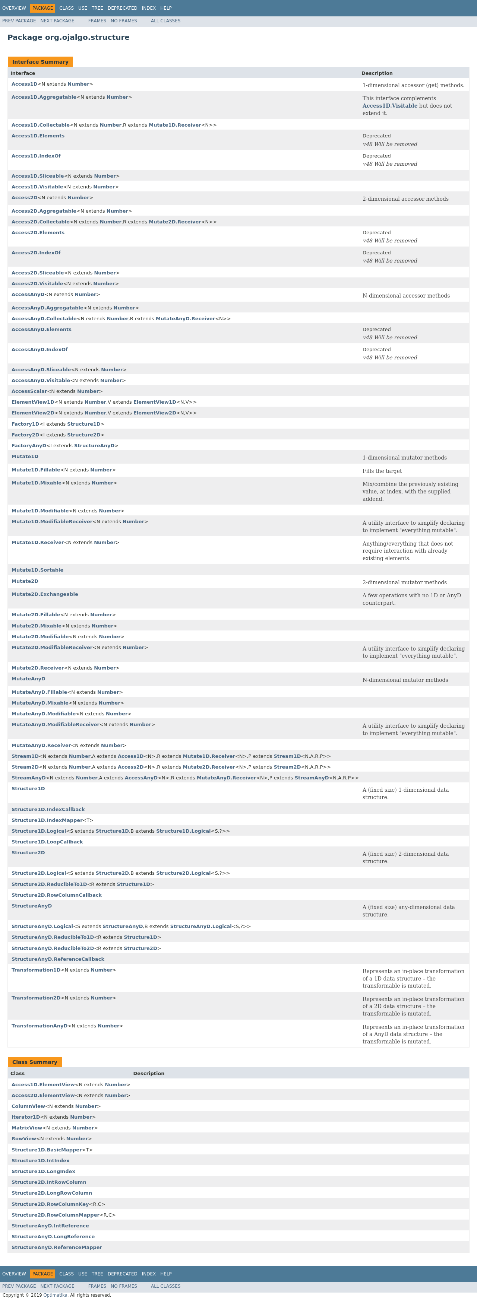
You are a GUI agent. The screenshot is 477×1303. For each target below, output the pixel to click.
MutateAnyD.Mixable (40, 703)
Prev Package (19, 20)
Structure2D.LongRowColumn (52, 1193)
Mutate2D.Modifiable (40, 636)
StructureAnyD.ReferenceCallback (58, 959)
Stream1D (25, 756)
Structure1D (83, 424)
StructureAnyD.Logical (42, 926)
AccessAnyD (28, 294)
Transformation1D (36, 970)
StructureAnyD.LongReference (53, 1236)
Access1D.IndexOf (36, 156)
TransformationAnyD (39, 1026)
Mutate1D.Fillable (36, 470)
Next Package (58, 20)
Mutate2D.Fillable (36, 614)
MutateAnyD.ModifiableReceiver (55, 724)
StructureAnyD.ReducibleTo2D (53, 948)
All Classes (165, 20)
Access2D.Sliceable (38, 273)
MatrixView (27, 1128)
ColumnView (28, 1106)
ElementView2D (33, 413)
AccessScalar (29, 391)
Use (82, 8)
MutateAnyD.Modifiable (44, 713)
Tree (97, 8)
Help (166, 8)
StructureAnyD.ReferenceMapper (57, 1247)
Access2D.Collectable (41, 222)
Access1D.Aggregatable (44, 97)
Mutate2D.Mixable (36, 626)
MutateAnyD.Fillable (39, 692)
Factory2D (25, 435)
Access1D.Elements (38, 136)
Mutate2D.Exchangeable (45, 594)
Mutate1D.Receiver (175, 125)
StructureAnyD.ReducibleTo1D (53, 937)
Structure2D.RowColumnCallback (57, 895)
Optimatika (55, 1295)
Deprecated (123, 8)
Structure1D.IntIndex (40, 1160)
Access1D (25, 84)
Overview (14, 8)
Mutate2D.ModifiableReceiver (52, 647)
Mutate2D (25, 581)
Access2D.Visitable (37, 283)
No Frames (124, 20)
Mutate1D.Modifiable (40, 511)
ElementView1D (33, 402)
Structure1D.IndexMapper (47, 820)
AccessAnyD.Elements (42, 329)
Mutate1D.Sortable (37, 570)
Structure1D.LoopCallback (47, 842)
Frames (97, 20)
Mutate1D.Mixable (36, 483)
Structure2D (83, 435)
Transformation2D (36, 998)
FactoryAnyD (29, 445)
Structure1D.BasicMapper (47, 1150)
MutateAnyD (28, 678)
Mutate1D (25, 456)
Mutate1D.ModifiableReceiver (52, 521)
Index (149, 8)
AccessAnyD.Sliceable (41, 369)
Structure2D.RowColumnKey (50, 1204)
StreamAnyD (29, 778)
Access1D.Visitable (390, 106)
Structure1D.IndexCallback (48, 809)
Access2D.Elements (38, 232)
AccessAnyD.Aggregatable (47, 308)
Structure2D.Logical (39, 873)
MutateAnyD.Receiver (185, 318)
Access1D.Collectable (41, 125)
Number (78, 84)
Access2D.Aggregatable (44, 211)
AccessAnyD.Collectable (44, 318)
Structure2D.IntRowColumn (49, 1182)
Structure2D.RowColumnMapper (55, 1215)
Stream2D (25, 767)
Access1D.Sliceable (38, 176)
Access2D (25, 197)
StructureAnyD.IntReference (50, 1226)
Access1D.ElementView (43, 1084)
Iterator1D (26, 1117)
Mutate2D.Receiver (175, 222)
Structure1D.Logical (39, 831)
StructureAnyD (94, 445)
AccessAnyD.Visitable (41, 380)
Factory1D (25, 424)
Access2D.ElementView (43, 1095)
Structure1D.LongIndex (43, 1171)
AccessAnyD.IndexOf (40, 349)
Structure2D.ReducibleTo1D (49, 884)
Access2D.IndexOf (36, 252)
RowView (24, 1138)
